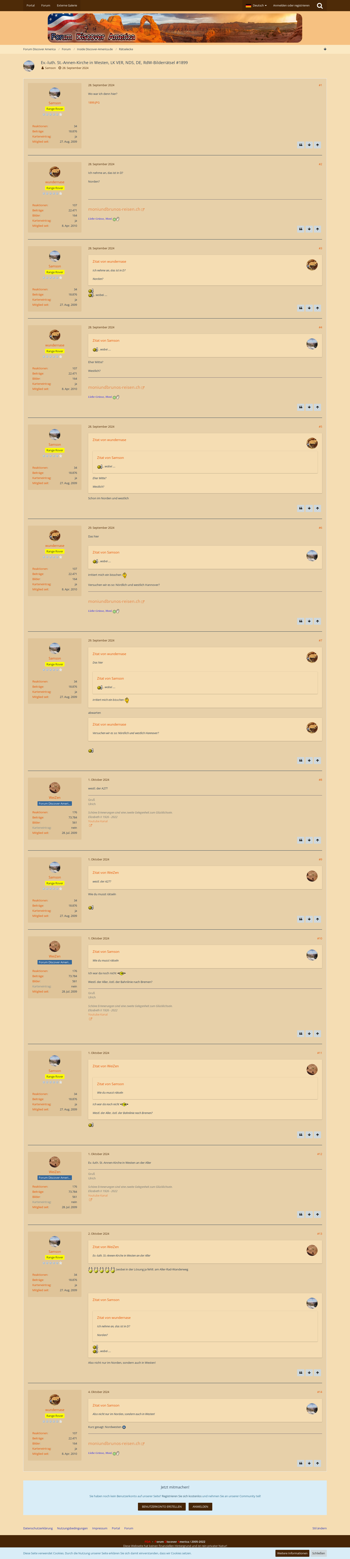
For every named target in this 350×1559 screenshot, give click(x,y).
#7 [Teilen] (320, 640)
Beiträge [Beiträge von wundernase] (37, 210)
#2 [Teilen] (320, 164)
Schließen (318, 1553)
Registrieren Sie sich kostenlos (182, 1496)
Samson (50, 68)
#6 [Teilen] (320, 528)
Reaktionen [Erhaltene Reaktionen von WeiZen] (40, 812)
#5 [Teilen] (320, 427)
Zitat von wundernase (109, 261)
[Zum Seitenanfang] (317, 145)
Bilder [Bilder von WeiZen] (36, 822)
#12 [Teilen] (319, 1154)
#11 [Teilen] (319, 1053)
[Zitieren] (300, 145)
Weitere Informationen (292, 1553)
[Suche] (320, 5)
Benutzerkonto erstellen (162, 1507)
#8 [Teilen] (320, 780)
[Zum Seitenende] (325, 49)
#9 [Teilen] (320, 859)
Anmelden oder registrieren (291, 5)
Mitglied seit (40, 141)
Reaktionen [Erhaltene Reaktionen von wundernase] (40, 205)
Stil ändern (319, 1528)
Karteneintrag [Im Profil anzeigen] (41, 136)
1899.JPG (94, 102)
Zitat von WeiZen (106, 872)
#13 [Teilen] (319, 1234)
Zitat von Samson (106, 340)
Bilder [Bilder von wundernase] (36, 215)
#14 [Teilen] (319, 1392)
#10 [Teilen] (319, 938)
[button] (256, 5)
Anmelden (200, 1507)
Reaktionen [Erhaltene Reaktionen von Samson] (40, 126)
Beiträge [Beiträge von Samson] (37, 131)
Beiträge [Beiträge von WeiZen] (37, 817)
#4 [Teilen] (320, 327)
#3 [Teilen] (320, 248)
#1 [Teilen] (320, 85)
